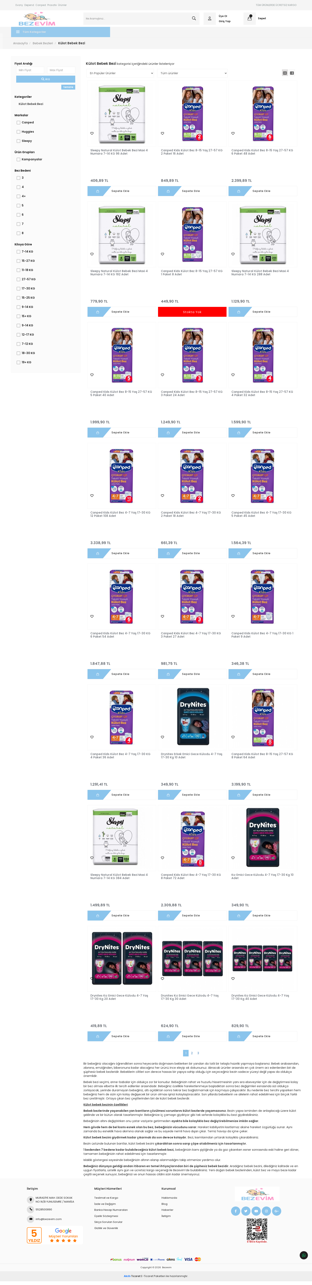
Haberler (167, 1214)
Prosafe (52, 5)
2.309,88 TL (191, 907)
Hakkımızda (169, 1202)
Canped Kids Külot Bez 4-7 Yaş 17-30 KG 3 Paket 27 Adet (191, 638)
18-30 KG (33, 357)
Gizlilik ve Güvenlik (106, 1232)
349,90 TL (191, 786)
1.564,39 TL (259, 545)
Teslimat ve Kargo (106, 1202)
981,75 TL (191, 665)
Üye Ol (221, 18)
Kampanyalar (36, 163)
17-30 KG (33, 292)
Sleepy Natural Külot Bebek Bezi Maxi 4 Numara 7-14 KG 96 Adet (121, 155)
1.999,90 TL (123, 424)
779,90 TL (123, 303)
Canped (40, 5)
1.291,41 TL (123, 786)
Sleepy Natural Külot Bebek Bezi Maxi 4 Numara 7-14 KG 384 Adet (121, 880)
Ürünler (62, 5)
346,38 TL (259, 665)
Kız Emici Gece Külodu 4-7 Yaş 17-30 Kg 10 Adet (258, 880)
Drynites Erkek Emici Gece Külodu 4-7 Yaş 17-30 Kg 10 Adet (188, 759)
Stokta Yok (191, 316)
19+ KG (31, 366)
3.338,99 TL (123, 545)
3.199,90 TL (259, 786)
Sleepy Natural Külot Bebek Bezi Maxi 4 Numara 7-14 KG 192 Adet (121, 276)
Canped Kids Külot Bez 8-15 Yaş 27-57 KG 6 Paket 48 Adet (257, 155)
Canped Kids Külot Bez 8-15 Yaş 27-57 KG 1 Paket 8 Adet (189, 276)
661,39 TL (191, 545)
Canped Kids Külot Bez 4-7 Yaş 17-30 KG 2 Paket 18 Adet (191, 518)
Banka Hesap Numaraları (111, 1214)
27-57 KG (33, 283)
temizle (71, 91)
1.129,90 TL (259, 303)
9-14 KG (32, 311)
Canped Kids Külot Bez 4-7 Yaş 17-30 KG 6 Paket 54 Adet (123, 638)
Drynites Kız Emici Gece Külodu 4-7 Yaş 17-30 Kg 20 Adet (121, 1001)
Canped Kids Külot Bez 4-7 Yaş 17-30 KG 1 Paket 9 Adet (259, 638)
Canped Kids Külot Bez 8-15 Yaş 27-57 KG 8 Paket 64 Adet (257, 759)
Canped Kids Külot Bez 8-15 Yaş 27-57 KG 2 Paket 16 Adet (189, 155)
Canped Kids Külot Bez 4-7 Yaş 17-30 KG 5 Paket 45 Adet (259, 518)
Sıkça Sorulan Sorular (108, 1226)
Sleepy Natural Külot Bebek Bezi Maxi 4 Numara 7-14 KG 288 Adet (257, 276)
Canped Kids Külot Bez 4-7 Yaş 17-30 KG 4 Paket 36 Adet (123, 759)
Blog (164, 1208)
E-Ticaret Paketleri (153, 1280)
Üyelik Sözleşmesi (106, 1220)
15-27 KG (32, 264)
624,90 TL (191, 1028)
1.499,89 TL (123, 907)
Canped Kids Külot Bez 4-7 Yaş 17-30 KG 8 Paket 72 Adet (191, 880)
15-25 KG (32, 301)
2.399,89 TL (259, 182)
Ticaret (132, 1280)
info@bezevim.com (44, 1223)
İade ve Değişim (105, 1208)
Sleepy (31, 144)
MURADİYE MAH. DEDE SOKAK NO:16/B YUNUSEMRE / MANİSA (50, 1204)
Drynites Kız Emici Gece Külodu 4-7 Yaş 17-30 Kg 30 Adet (190, 1001)
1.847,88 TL (123, 665)
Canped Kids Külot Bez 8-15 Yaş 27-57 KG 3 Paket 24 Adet (189, 397)
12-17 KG (32, 338)
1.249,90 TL (191, 424)
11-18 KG (32, 274)
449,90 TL (191, 303)
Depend (29, 5)
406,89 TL (123, 182)
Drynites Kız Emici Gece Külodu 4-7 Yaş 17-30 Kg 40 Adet (258, 1001)
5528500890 (39, 1213)
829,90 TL (259, 1028)
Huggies (32, 135)
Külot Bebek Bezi (35, 108)
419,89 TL (123, 1028)
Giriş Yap (223, 23)
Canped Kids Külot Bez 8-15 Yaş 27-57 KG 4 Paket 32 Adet (257, 397)
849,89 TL (191, 182)
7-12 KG (32, 347)
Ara (49, 83)
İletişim (166, 1220)
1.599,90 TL (259, 424)
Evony (19, 5)
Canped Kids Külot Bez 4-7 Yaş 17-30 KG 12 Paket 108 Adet (123, 518)
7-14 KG (32, 255)
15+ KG (31, 320)
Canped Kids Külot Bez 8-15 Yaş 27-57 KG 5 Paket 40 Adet (121, 397)
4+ (28, 200)
